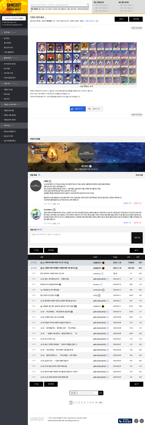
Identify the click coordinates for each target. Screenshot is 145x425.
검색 (100, 393)
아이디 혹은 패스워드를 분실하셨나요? (13, 25)
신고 (97, 21)
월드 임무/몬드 (72, 9)
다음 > (101, 403)
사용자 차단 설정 (137, 28)
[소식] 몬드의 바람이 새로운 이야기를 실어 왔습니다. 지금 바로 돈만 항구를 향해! (59, 372)
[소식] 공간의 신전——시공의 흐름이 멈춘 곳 (54, 361)
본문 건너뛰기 (90, 21)
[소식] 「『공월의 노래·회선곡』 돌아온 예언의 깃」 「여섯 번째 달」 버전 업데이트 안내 (59, 333)
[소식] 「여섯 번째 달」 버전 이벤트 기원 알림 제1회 (56, 350)
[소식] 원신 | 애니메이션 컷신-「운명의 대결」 (55, 279)
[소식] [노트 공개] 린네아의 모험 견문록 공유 (54, 377)
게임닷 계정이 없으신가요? (10, 22)
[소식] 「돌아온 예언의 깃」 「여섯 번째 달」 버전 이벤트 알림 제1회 (59, 355)
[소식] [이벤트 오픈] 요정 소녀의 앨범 (52, 317)
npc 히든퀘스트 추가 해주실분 (49, 290)
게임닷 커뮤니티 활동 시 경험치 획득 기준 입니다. (60, 268)
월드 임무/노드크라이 (45, 9)
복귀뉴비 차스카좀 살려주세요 (49, 284)
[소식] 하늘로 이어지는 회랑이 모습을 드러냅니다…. (56, 323)
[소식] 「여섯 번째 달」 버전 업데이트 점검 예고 (55, 312)
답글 (54, 204)
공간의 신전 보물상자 (59, 9)
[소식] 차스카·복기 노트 (47, 339)
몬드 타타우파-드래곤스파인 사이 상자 (52, 273)
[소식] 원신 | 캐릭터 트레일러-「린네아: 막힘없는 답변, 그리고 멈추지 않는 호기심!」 (59, 344)
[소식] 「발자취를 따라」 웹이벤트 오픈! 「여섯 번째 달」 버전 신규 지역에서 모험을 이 (59, 328)
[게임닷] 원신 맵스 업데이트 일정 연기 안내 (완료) (58, 306)
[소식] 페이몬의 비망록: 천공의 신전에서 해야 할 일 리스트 (58, 301)
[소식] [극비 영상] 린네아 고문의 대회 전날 (53, 366)
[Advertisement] (86, 34)
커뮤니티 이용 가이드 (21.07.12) (55, 262)
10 (96, 403)
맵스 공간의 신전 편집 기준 (48, 295)
